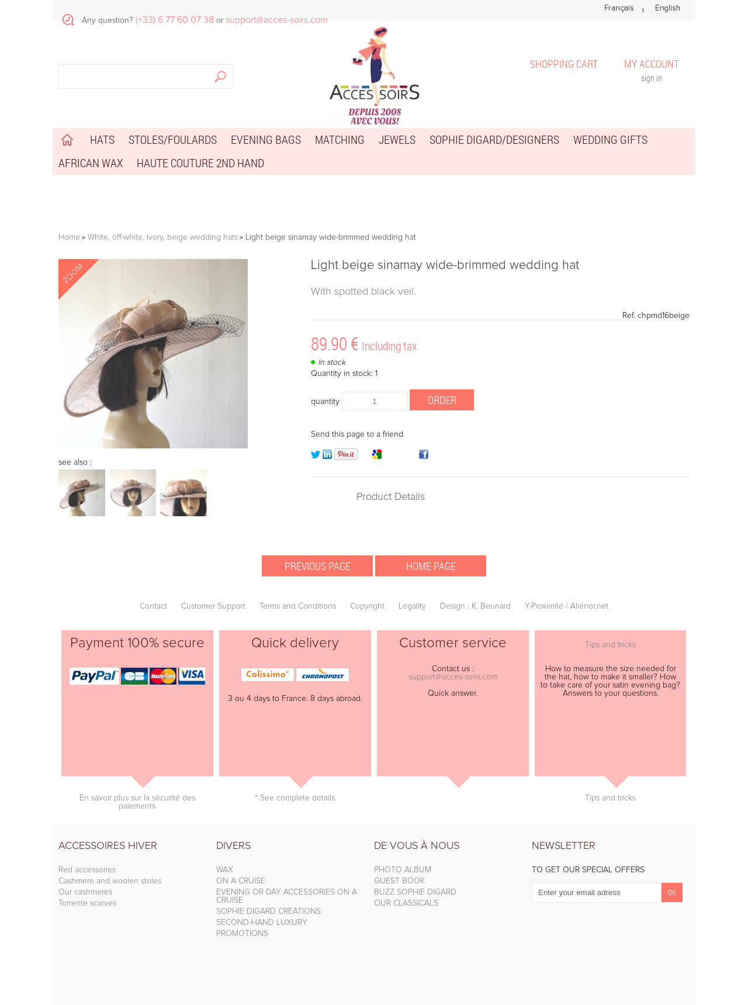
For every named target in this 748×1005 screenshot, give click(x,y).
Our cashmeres (85, 892)
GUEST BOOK (399, 881)
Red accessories (87, 870)
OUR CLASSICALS (406, 903)
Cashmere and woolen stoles (109, 881)
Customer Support (213, 606)
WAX (224, 870)
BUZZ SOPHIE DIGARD (415, 892)
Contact (153, 606)
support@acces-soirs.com (452, 677)
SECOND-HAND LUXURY (261, 922)
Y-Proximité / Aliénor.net (566, 606)
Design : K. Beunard (475, 606)
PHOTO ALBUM (402, 870)
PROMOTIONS (242, 934)
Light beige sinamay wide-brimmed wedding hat (445, 265)
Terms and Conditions (297, 606)
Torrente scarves (87, 903)
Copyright (367, 606)
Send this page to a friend (357, 434)
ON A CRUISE (240, 881)
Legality (412, 606)
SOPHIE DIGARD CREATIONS (268, 911)
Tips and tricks (610, 645)
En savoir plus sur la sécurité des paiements (137, 802)
